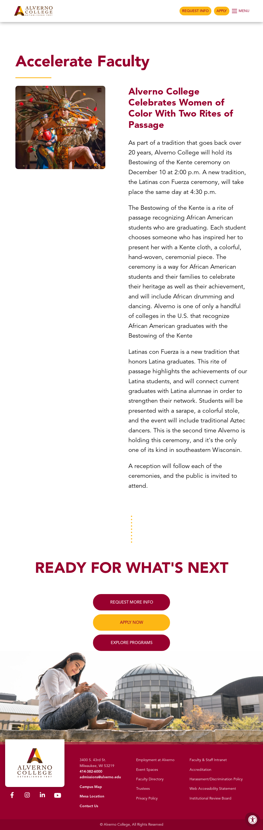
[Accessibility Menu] (252, 819)
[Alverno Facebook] (12, 796)
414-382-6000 (91, 771)
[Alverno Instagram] (27, 796)
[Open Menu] (241, 11)
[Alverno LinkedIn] (42, 796)
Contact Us (89, 806)
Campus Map (91, 787)
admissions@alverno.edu (100, 777)
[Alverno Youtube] (57, 796)
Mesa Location (92, 796)
